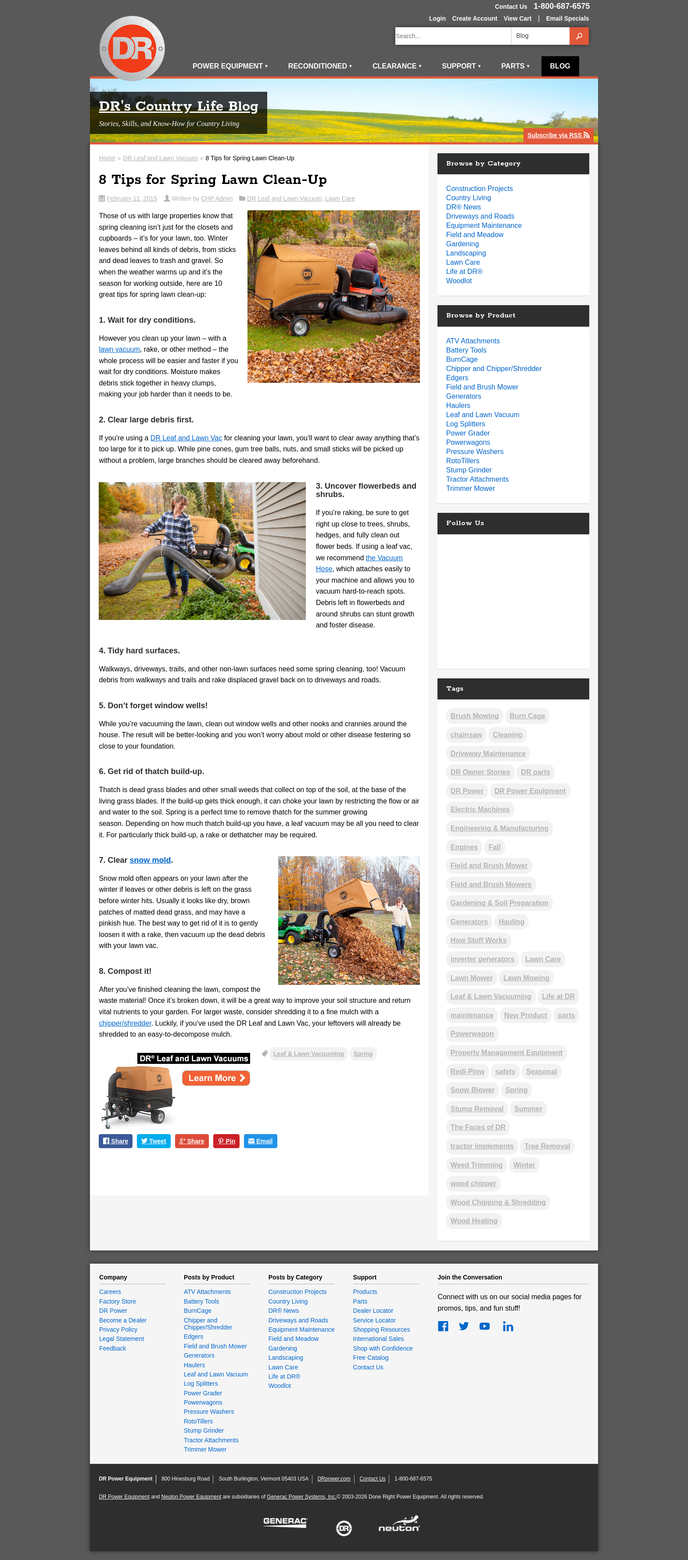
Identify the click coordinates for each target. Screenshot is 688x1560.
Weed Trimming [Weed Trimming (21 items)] (477, 1165)
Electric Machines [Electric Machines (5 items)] (480, 809)
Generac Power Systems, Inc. (302, 1497)
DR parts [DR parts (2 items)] (535, 772)
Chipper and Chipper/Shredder (494, 368)
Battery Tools (466, 350)
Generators (463, 396)
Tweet (153, 1142)
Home (107, 158)
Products (365, 1291)
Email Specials (567, 18)
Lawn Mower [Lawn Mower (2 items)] (472, 978)
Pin (227, 1142)
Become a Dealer (123, 1320)
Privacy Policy (118, 1329)
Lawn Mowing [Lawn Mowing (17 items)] (526, 978)
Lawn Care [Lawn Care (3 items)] (543, 959)
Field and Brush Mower (482, 387)
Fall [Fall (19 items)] (495, 847)
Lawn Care (340, 198)
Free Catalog (371, 1357)
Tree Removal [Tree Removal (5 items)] (547, 1146)
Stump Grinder (469, 470)
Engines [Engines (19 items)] (464, 847)
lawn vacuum (119, 349)
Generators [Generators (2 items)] (469, 922)
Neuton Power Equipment (191, 1497)
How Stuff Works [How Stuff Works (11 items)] (479, 940)
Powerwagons (468, 442)
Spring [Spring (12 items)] (516, 1090)
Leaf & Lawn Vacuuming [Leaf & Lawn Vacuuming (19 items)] (491, 996)
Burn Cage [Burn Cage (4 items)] (527, 716)
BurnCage (462, 359)
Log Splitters (465, 424)
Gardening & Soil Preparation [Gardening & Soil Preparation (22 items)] (499, 903)
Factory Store (117, 1301)
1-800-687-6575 (562, 6)
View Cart (518, 18)
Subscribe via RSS (558, 136)
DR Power (113, 1310)
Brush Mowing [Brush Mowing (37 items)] (475, 716)
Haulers (458, 405)
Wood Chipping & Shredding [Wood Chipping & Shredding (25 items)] (498, 1202)
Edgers (457, 378)
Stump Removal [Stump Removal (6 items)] (477, 1109)
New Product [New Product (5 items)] (525, 1015)
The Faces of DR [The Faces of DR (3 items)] (478, 1127)
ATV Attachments (473, 341)
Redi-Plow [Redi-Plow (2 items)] (467, 1071)
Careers (110, 1291)
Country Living (468, 198)
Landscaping (466, 253)
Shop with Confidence (383, 1348)
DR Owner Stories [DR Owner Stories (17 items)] (480, 772)
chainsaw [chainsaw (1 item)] (466, 735)
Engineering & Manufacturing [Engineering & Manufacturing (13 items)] (499, 828)
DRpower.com (334, 1479)
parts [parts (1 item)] (566, 1015)
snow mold (150, 860)
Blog (560, 66)
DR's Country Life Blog (178, 107)
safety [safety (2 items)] (505, 1071)
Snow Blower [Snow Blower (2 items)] (472, 1090)
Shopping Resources (381, 1329)
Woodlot (459, 281)
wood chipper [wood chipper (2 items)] (473, 1183)
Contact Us (511, 6)
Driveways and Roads (480, 216)
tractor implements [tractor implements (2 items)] (482, 1146)
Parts (516, 66)
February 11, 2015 (132, 198)
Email (260, 1142)
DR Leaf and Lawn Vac (186, 438)
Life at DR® (464, 271)
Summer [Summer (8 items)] (528, 1109)
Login (437, 18)
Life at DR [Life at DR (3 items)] (558, 996)
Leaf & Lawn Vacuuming (308, 1053)
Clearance (397, 66)
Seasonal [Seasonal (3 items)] (541, 1071)
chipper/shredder (125, 1023)
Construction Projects (479, 188)
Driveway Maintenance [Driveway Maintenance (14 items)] (488, 753)
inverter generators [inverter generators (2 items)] (483, 959)
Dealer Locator (373, 1310)
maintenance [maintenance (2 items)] (472, 1015)
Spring (363, 1053)
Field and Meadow (475, 234)
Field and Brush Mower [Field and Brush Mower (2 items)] (489, 865)
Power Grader (468, 433)
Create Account (474, 18)
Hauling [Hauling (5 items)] (512, 922)
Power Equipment (231, 66)
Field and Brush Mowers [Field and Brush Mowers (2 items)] (491, 884)
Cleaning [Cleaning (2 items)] (508, 735)
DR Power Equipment (132, 49)
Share (115, 1142)
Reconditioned (320, 66)
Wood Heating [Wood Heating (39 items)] (474, 1221)
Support (461, 66)
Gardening (462, 244)
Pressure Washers (475, 451)
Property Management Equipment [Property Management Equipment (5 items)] (507, 1052)
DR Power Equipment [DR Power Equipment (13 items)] (530, 791)
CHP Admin (217, 198)
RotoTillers (463, 461)
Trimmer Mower (470, 488)
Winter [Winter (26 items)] (524, 1165)
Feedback (112, 1348)
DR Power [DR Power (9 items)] (467, 791)
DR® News (463, 207)
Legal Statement (121, 1338)
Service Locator (374, 1320)
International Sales (378, 1338)
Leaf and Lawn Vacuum (483, 414)
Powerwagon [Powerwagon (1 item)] (472, 1034)
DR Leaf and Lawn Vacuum (160, 158)
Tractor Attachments (477, 479)
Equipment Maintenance (484, 225)
